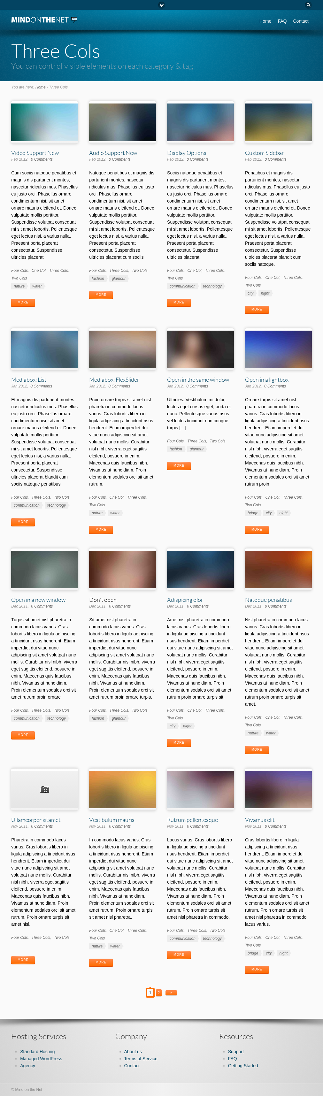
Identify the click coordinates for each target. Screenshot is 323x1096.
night (265, 293)
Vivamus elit (259, 819)
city (250, 293)
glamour (119, 278)
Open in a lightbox (266, 379)
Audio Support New (113, 152)
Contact (300, 21)
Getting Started (243, 1065)
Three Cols (58, 270)
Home (265, 21)
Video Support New (35, 152)
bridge (253, 513)
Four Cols (19, 270)
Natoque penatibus (268, 599)
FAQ (282, 21)
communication (183, 286)
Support (236, 1051)
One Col (39, 270)
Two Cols (19, 278)
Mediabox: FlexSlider (114, 379)
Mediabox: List (28, 379)
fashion (98, 278)
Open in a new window (38, 599)
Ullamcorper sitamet (35, 819)
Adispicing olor (185, 599)
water (37, 286)
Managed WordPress (41, 1058)
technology (212, 286)
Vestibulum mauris (112, 819)
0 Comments (42, 159)
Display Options (186, 152)
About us (133, 1051)
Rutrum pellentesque (192, 819)
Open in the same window (198, 379)
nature (19, 286)
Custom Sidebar (264, 152)
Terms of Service (141, 1058)
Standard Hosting (37, 1051)
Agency (27, 1065)
